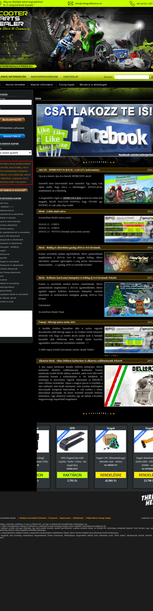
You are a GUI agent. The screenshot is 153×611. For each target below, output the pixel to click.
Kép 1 (107, 355)
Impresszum (65, 518)
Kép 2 (115, 355)
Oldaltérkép (78, 518)
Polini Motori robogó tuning (98, 518)
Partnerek (52, 518)
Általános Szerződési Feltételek (32, 518)
